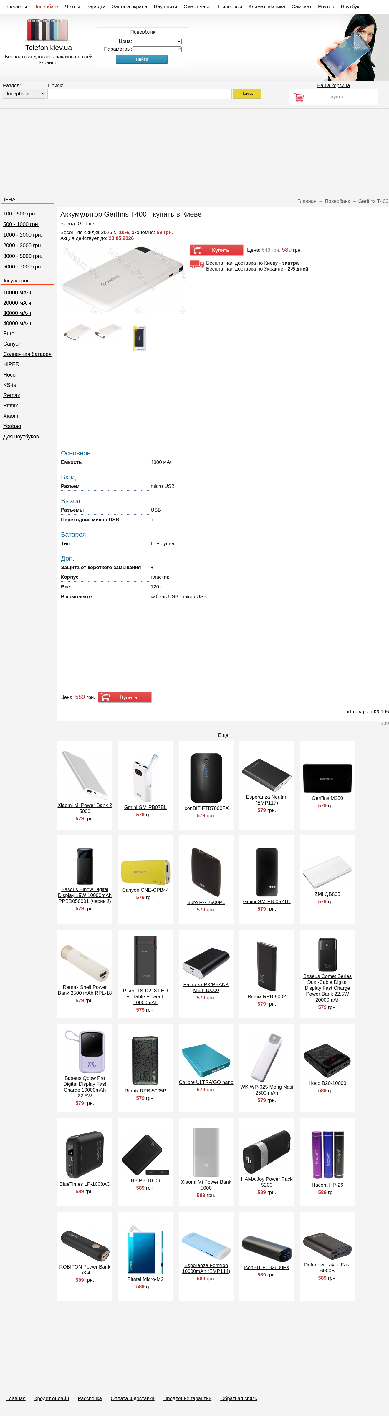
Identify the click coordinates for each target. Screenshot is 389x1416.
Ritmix (10, 406)
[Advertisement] (194, 150)
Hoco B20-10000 (327, 1083)
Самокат (302, 6)
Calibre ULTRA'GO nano (206, 1082)
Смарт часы (197, 6)
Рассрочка (90, 1398)
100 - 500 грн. (20, 214)
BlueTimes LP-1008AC (84, 1184)
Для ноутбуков (21, 437)
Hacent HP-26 (327, 1185)
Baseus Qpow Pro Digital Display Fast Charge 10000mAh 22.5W (84, 1087)
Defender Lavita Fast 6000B (327, 1268)
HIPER (11, 364)
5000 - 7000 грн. (22, 267)
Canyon (12, 344)
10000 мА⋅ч (17, 293)
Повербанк (46, 6)
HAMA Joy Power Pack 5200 (267, 1182)
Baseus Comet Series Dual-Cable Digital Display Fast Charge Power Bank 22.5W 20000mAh (327, 988)
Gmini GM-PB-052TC (267, 901)
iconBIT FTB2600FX (266, 1267)
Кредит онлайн (51, 1398)
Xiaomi (11, 416)
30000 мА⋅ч (17, 313)
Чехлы (72, 6)
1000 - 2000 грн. (22, 235)
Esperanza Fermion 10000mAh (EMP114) (206, 1268)
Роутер (326, 6)
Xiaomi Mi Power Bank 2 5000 (84, 808)
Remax (11, 395)
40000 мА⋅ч (17, 323)
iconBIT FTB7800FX (206, 808)
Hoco (9, 375)
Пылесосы (230, 6)
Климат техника (267, 6)
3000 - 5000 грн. (22, 256)
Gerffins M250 (327, 798)
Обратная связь (238, 1398)
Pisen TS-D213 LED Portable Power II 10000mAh (145, 996)
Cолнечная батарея (27, 354)
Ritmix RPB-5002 (267, 996)
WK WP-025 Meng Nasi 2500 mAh (266, 1090)
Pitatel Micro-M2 (146, 1279)
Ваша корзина (333, 85)
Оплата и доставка (133, 1398)
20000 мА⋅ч (17, 303)
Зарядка (96, 6)
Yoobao (12, 426)
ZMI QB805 (327, 894)
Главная (16, 1398)
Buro (8, 333)
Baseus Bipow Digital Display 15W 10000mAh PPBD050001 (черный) (85, 895)
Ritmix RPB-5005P (145, 1091)
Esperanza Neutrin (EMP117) (267, 800)
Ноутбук (350, 6)
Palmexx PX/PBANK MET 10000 (206, 987)
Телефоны (15, 6)
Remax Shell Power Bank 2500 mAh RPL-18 (85, 990)
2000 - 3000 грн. (22, 245)
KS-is (9, 385)
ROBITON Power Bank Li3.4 (84, 1270)
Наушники (165, 6)
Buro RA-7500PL (206, 902)
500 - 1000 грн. (21, 224)
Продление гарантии (187, 1398)
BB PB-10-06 (145, 1180)
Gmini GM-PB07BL (145, 807)
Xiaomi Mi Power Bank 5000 (206, 1185)
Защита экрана (129, 6)
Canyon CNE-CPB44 (145, 890)
